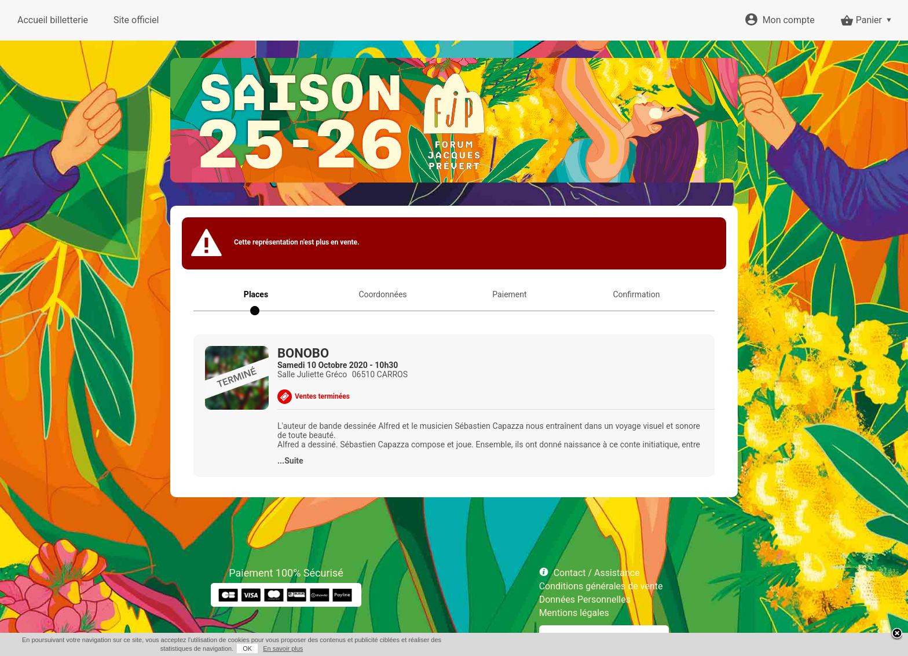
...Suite (290, 460)
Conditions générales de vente (601, 586)
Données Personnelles (585, 599)
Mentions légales (574, 612)
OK (247, 648)
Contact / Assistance (597, 572)
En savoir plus (283, 648)
